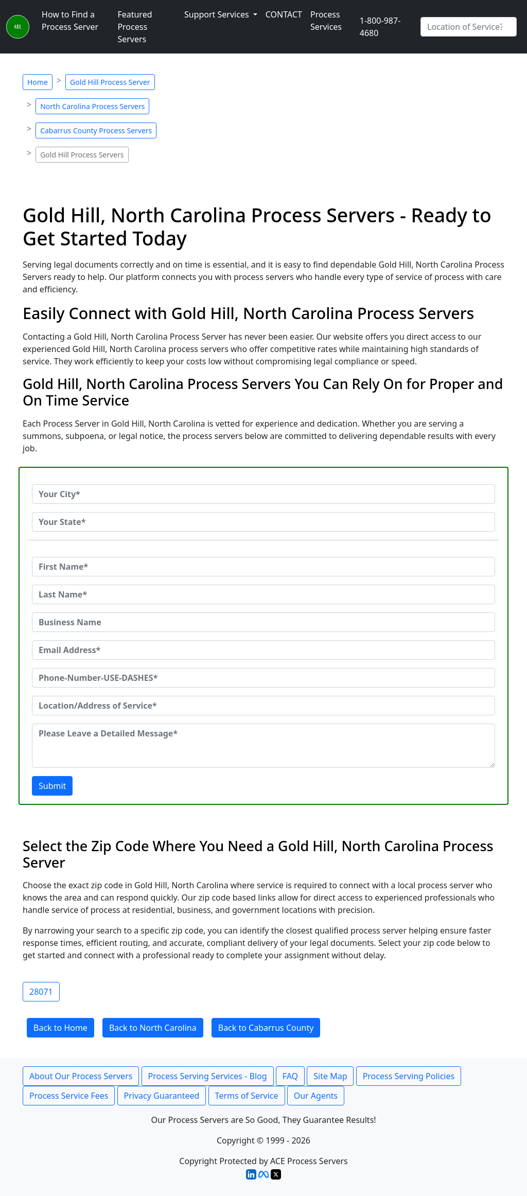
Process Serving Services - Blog (207, 1076)
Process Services (326, 20)
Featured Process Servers (134, 27)
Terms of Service (246, 1095)
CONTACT (284, 14)
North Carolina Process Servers (92, 106)
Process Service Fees (68, 1095)
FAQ (290, 1076)
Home (37, 82)
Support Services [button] (217, 14)
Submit (52, 786)
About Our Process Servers (80, 1076)
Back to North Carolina (153, 1027)
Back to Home (60, 1027)
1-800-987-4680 (380, 27)
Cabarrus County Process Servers (96, 130)
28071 (41, 991)
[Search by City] (468, 27)
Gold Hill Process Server (110, 82)
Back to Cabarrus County (266, 1027)
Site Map (330, 1076)
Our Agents (316, 1095)
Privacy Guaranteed (162, 1095)
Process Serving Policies (409, 1076)
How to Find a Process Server (70, 20)
